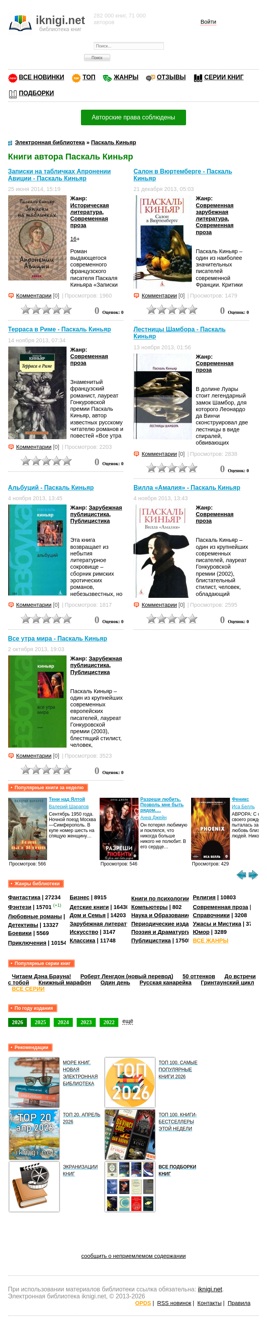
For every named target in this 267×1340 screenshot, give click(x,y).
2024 (63, 1022)
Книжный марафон (65, 982)
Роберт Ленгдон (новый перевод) (127, 976)
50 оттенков (199, 976)
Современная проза (220, 907)
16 (73, 239)
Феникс (240, 799)
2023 (86, 1022)
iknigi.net (210, 1289)
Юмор (201, 932)
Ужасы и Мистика (217, 924)
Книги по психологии (160, 898)
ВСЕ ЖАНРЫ (210, 940)
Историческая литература (89, 208)
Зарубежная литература (103, 924)
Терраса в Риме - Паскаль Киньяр (59, 329)
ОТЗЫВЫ (171, 77)
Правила (239, 1303)
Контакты (209, 1303)
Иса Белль (243, 806)
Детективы (23, 925)
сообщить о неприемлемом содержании (133, 1256)
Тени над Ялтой (67, 799)
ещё (127, 1021)
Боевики (20, 933)
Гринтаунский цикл (227, 982)
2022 (109, 1022)
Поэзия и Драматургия (162, 932)
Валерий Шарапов (69, 806)
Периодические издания (165, 924)
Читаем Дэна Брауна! (41, 976)
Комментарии (34, 296)
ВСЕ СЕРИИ (28, 989)
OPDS (143, 1303)
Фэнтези (20, 907)
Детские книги (89, 907)
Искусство (84, 932)
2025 (40, 1022)
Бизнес (80, 897)
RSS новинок (174, 1303)
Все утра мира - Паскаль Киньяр (57, 638)
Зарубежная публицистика (96, 510)
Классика (82, 940)
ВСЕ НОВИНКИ (41, 77)
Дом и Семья (88, 915)
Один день (115, 982)
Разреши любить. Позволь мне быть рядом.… (162, 805)
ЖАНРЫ (126, 77)
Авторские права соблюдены (133, 117)
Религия (204, 897)
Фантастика (24, 897)
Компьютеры (149, 907)
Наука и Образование (161, 915)
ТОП (89, 77)
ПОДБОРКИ (36, 93)
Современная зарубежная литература (215, 212)
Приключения (27, 943)
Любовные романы (35, 916)
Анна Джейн (154, 817)
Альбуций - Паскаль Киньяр (51, 487)
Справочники (211, 915)
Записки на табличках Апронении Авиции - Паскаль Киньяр (59, 175)
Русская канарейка (165, 982)
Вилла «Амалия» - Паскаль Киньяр (187, 487)
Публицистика (90, 521)
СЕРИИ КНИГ (224, 77)
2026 (17, 1022)
